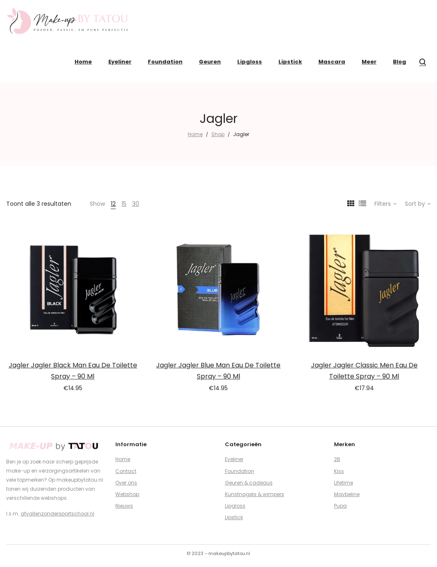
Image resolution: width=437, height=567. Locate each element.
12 (113, 204)
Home (195, 134)
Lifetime (343, 482)
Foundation (239, 471)
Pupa (340, 505)
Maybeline (347, 494)
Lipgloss (235, 505)
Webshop (127, 494)
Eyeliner (234, 459)
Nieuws (124, 505)
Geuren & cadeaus (249, 482)
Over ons (126, 482)
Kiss (339, 471)
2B (337, 459)
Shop (217, 134)
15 (124, 204)
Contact (125, 471)
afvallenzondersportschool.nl (57, 513)
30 (135, 204)
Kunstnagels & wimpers (254, 494)
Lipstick (234, 517)
